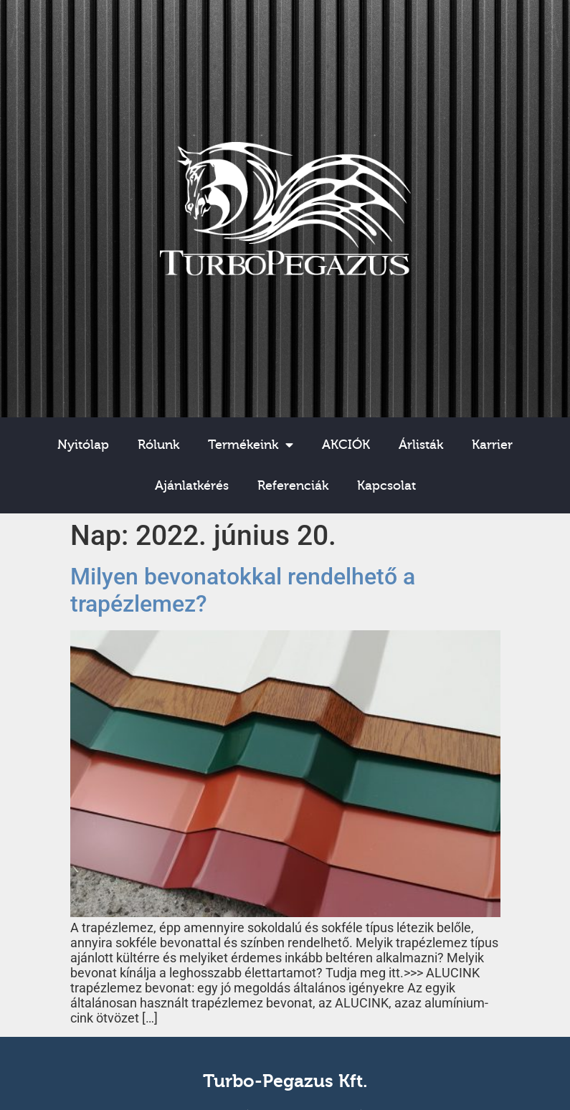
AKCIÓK (346, 444)
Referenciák (292, 485)
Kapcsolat (386, 485)
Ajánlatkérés (192, 485)
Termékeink (250, 445)
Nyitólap (83, 444)
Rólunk (158, 444)
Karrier (492, 444)
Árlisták (421, 444)
